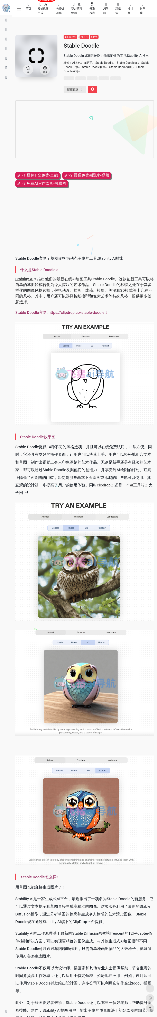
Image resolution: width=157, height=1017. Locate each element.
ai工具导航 (70, 37)
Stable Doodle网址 (121, 67)
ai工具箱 (137, 485)
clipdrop (104, 485)
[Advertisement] (68, 129)
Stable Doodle (104, 62)
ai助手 (94, 37)
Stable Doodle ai (127, 62)
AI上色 (84, 37)
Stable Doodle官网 (93, 67)
